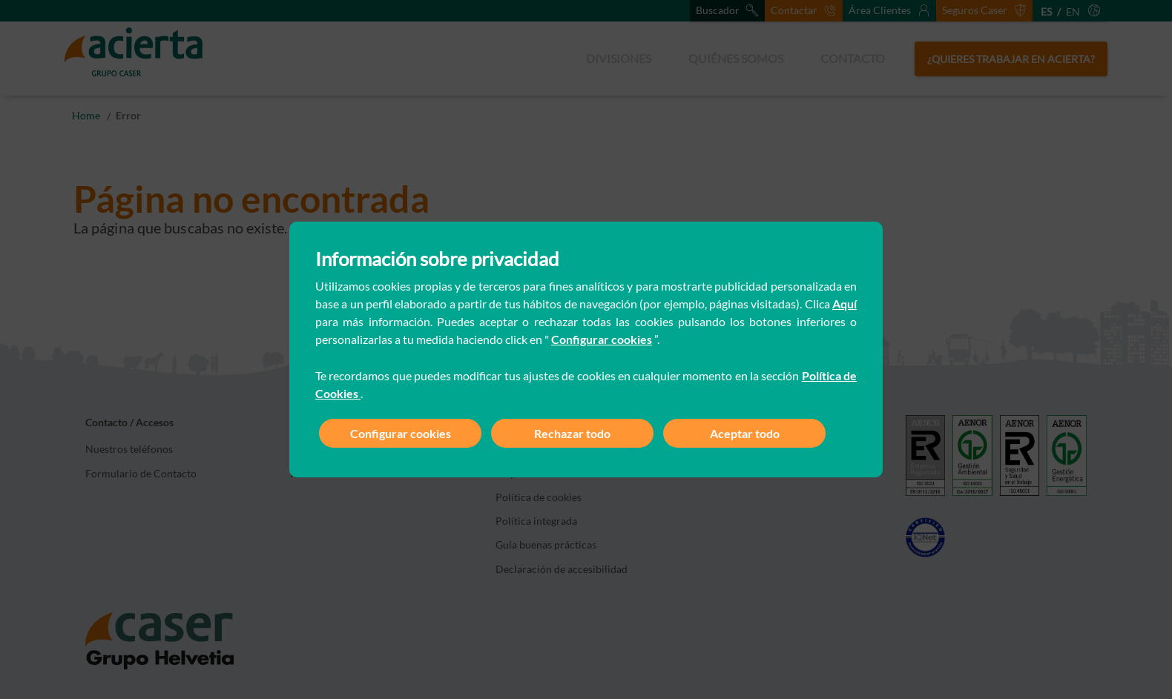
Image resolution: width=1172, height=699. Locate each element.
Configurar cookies (601, 339)
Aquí (844, 304)
